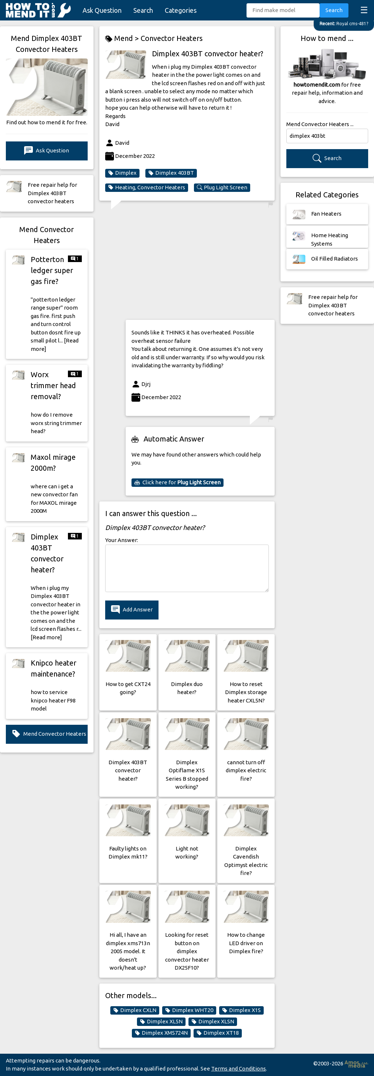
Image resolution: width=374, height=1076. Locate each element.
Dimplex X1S (241, 1010)
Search (143, 10)
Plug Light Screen (222, 187)
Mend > (123, 38)
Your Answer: (121, 540)
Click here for (177, 482)
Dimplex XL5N (161, 1021)
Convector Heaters (172, 38)
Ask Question (102, 10)
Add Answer (132, 610)
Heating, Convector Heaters (146, 187)
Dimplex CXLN (134, 1010)
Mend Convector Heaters (49, 734)
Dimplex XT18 (217, 1033)
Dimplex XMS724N (161, 1033)
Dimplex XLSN (212, 1021)
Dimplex (122, 173)
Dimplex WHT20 (189, 1010)
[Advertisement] (200, 263)
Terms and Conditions (238, 1068)
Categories (180, 10)
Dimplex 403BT (171, 173)
